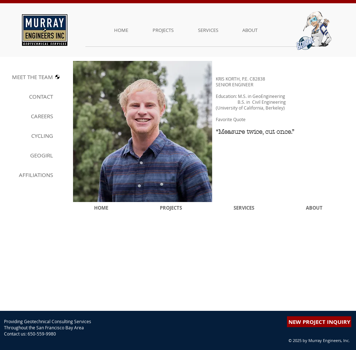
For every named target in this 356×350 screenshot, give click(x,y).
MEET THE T (32, 77)
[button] (307, 83)
